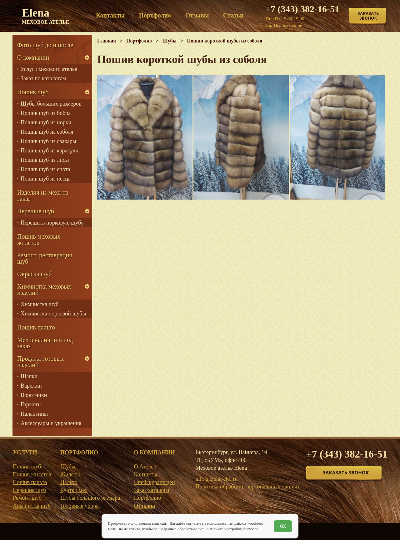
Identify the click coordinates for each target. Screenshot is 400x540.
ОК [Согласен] (283, 526)
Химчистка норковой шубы (53, 313)
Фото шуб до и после (45, 45)
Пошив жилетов (32, 474)
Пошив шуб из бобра (46, 113)
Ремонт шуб (27, 498)
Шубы (67, 466)
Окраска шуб (34, 273)
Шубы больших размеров (51, 104)
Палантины (34, 414)
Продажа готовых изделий (40, 361)
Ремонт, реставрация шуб (44, 258)
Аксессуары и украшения (51, 423)
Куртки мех (74, 490)
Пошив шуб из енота (45, 169)
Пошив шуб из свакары (48, 141)
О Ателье (145, 466)
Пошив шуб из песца (46, 179)
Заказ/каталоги (151, 490)
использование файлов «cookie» (234, 523)
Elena (45, 16)
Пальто (68, 482)
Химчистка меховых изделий (44, 289)
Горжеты (31, 404)
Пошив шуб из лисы (45, 160)
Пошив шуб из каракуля (49, 150)
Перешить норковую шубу (52, 223)
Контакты (145, 474)
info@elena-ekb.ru (216, 479)
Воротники (34, 395)
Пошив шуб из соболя (47, 132)
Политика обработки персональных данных (247, 486)
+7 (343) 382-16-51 (302, 9)
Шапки (29, 376)
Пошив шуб (32, 92)
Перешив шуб (35, 211)
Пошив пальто (36, 327)
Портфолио (147, 498)
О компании (33, 57)
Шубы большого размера (90, 498)
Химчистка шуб (39, 304)
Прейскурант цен (154, 482)
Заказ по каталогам (43, 78)
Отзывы (144, 506)
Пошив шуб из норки (46, 122)
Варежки (31, 386)
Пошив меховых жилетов (38, 239)
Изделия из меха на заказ (42, 195)
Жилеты (70, 474)
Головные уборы (80, 506)
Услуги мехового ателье (49, 69)
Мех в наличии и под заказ (45, 342)
